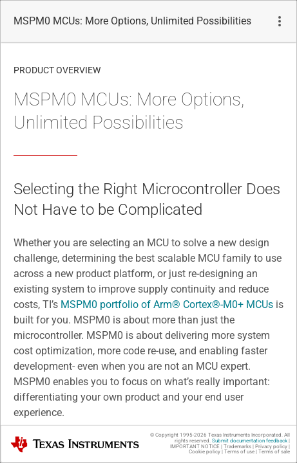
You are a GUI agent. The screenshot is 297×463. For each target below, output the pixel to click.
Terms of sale (274, 452)
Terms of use (239, 452)
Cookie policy (204, 452)
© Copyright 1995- (178, 435)
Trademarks (237, 446)
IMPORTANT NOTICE (195, 446)
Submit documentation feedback (249, 441)
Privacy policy (271, 446)
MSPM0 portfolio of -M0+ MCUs (167, 304)
